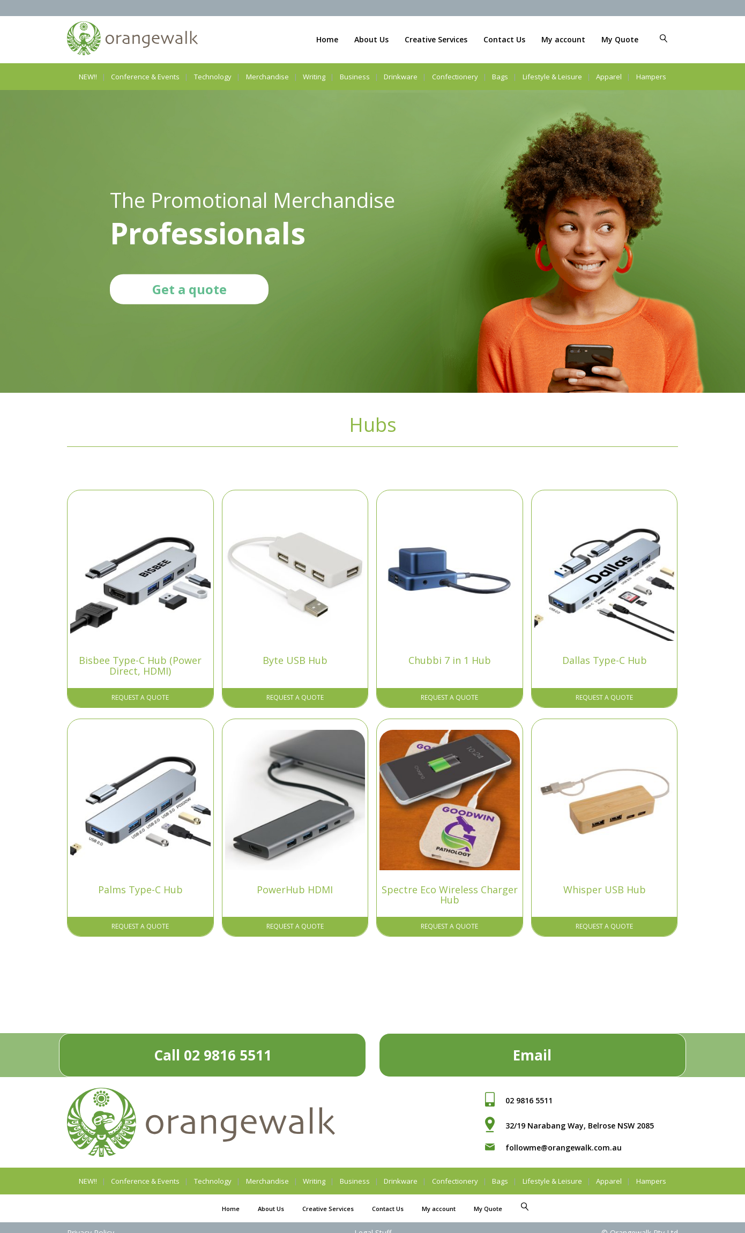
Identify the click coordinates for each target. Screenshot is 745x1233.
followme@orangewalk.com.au (563, 1147)
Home (327, 39)
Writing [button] (314, 76)
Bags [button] (500, 76)
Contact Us (504, 39)
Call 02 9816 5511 (213, 1055)
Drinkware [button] (401, 76)
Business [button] (355, 76)
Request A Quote (140, 697)
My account (563, 39)
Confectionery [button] (455, 76)
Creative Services (436, 39)
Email (532, 1055)
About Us (371, 39)
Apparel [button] (609, 76)
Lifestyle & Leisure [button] (552, 76)
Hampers (651, 76)
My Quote (619, 39)
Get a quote (189, 288)
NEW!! (88, 76)
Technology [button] (213, 76)
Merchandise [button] (267, 76)
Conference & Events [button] (145, 76)
